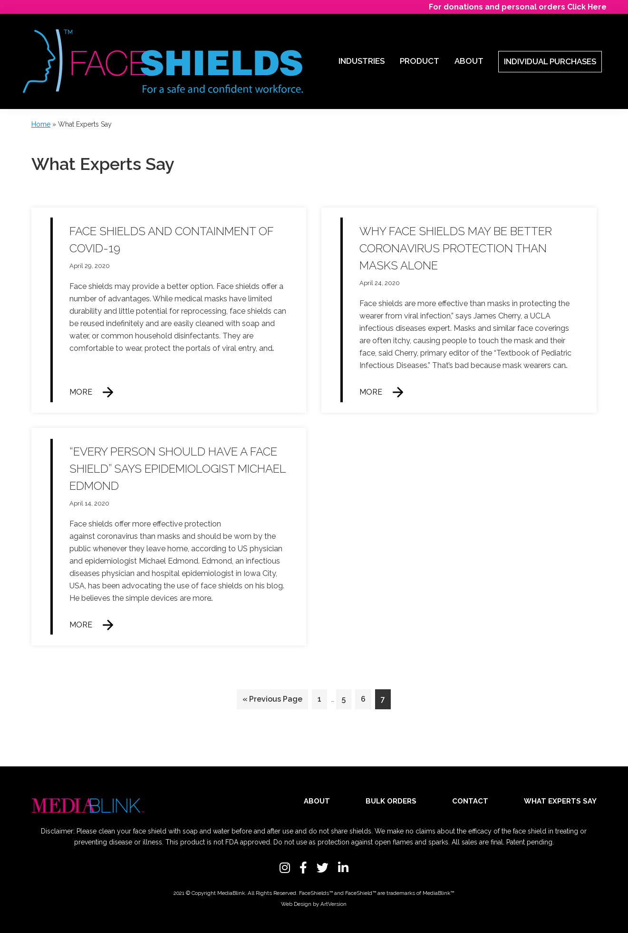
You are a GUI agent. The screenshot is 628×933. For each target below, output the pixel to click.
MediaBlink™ (438, 893)
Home (40, 124)
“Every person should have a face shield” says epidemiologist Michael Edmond (177, 469)
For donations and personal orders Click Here (518, 6)
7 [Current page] (385, 701)
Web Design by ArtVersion (314, 904)
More (80, 392)
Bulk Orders (391, 801)
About (317, 801)
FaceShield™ (360, 893)
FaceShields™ (316, 893)
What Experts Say (560, 801)
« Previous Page (272, 701)
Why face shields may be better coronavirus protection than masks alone (455, 248)
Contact (470, 801)
